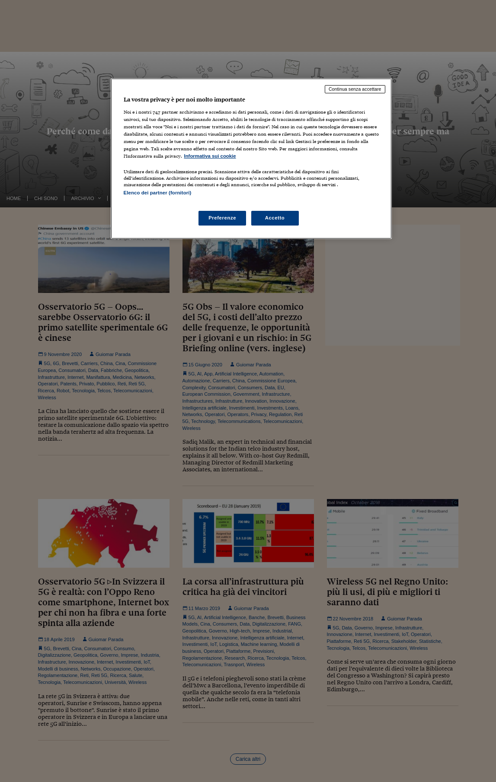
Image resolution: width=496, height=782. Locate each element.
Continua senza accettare (355, 89)
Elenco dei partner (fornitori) (158, 192)
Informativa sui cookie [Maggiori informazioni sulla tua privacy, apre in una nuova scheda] (210, 156)
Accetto (275, 217)
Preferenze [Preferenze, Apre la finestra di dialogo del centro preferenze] (222, 217)
